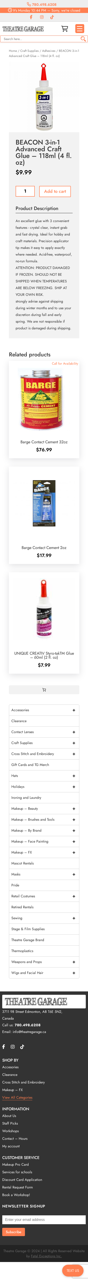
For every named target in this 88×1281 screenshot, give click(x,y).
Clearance (19, 721)
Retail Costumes (45, 896)
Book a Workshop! (16, 1194)
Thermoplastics (22, 950)
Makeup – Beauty (45, 808)
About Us (9, 1115)
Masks (45, 874)
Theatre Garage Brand (27, 939)
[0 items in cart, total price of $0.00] (44, 689)
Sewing (45, 918)
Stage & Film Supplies (28, 929)
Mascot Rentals (22, 863)
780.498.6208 (42, 4)
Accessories (45, 710)
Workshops (10, 1131)
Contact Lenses (45, 732)
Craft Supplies (29, 50)
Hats (45, 775)
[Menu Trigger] (79, 28)
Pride (15, 885)
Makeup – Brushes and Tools (45, 819)
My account (11, 1146)
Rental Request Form (17, 1187)
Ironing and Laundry (26, 797)
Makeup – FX (45, 852)
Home (13, 50)
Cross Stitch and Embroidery (45, 754)
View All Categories (17, 1097)
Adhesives (48, 50)
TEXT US (73, 1270)
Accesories (10, 1067)
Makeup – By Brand (45, 830)
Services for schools (17, 1172)
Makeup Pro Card (15, 1164)
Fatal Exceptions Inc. (46, 1256)
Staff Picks (10, 1123)
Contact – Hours (14, 1138)
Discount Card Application (22, 1179)
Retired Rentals (22, 907)
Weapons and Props (45, 962)
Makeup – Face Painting (45, 841)
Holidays (45, 786)
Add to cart (55, 191)
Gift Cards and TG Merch (30, 764)
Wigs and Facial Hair (45, 973)
